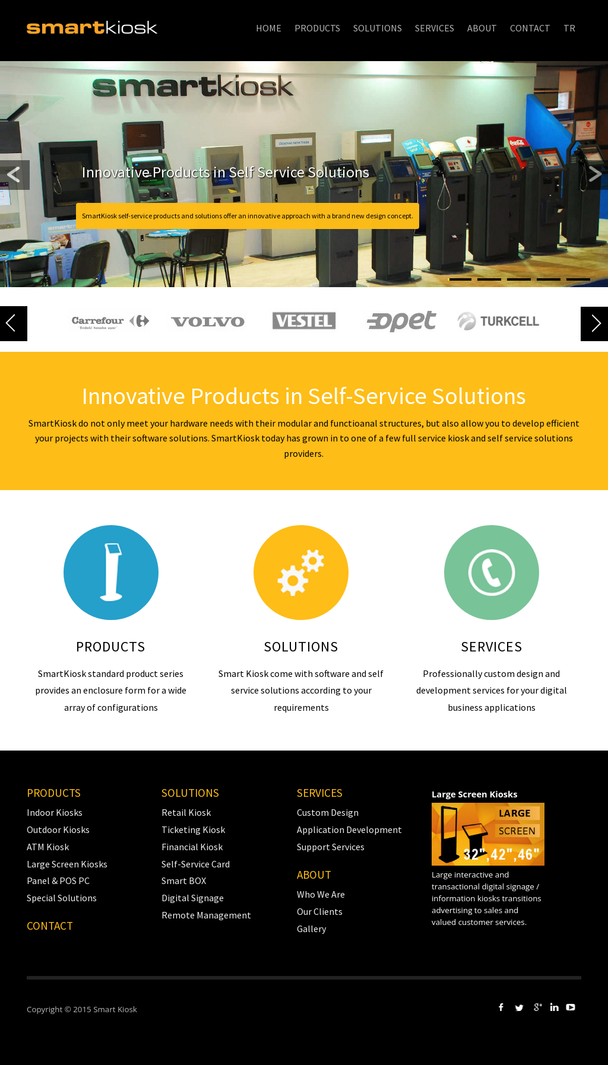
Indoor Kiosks (55, 812)
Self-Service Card (196, 864)
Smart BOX (184, 880)
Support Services (331, 847)
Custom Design (328, 812)
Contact (50, 925)
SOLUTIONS (377, 28)
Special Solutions (62, 898)
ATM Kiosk (48, 847)
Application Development (349, 829)
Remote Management (206, 915)
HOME (268, 28)
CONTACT (530, 28)
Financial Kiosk (192, 847)
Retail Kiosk (186, 812)
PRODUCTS (317, 28)
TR (569, 28)
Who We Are (321, 894)
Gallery (311, 928)
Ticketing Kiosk (193, 829)
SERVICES (434, 28)
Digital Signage (193, 898)
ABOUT (482, 28)
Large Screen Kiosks (67, 864)
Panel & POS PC (58, 880)
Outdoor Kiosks (58, 829)
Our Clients (320, 911)
